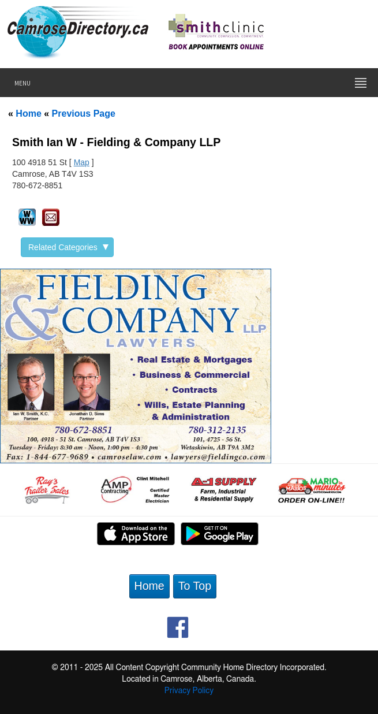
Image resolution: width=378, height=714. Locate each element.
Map (81, 162)
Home (28, 113)
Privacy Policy (189, 691)
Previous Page (83, 113)
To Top (194, 585)
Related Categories (68, 247)
